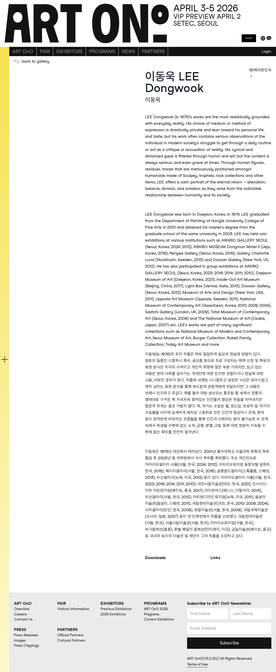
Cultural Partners (71, 640)
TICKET (249, 38)
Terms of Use (197, 664)
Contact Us (23, 619)
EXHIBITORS (69, 51)
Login (266, 51)
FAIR (45, 51)
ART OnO (23, 51)
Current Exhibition (159, 619)
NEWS (128, 51)
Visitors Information (73, 609)
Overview (21, 609)
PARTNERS (153, 51)
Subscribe (229, 642)
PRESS (20, 629)
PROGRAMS (102, 51)
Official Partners (70, 635)
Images (20, 640)
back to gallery (35, 61)
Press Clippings (26, 645)
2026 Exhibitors (113, 614)
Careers (20, 614)
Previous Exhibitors (116, 609)
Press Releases (26, 635)
